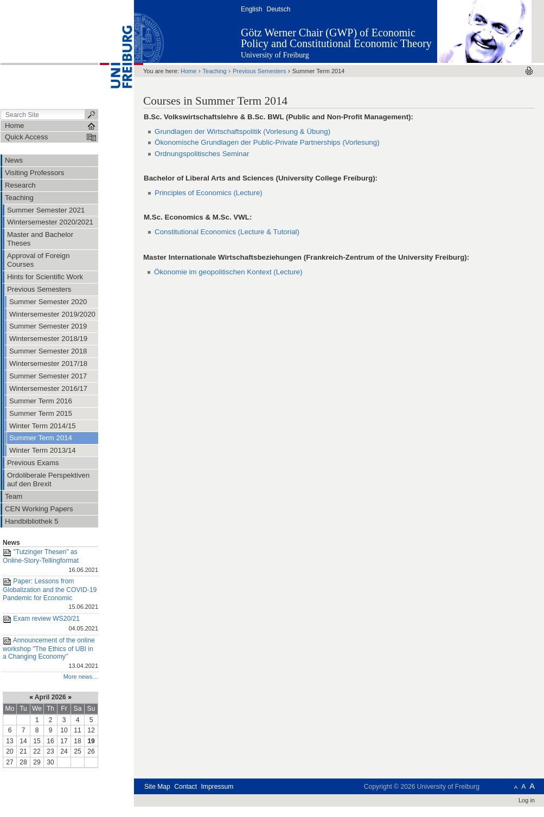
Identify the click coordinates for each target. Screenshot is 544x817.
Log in (527, 800)
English (251, 9)
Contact (185, 786)
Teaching (215, 71)
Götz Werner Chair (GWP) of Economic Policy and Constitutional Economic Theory (336, 38)
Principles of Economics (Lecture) (209, 193)
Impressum (217, 786)
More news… (80, 676)
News (11, 542)
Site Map (157, 786)
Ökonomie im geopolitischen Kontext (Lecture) (228, 272)
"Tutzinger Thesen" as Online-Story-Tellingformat (50, 561)
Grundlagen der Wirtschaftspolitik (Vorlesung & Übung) (242, 131)
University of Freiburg (275, 55)
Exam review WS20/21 (50, 624)
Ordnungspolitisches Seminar (202, 154)
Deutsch (278, 9)
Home (188, 71)
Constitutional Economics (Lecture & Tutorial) (227, 232)
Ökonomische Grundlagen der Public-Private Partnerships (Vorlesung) (267, 142)
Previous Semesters (259, 71)
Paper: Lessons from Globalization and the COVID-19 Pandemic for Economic (50, 594)
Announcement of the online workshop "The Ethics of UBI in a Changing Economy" (50, 653)
